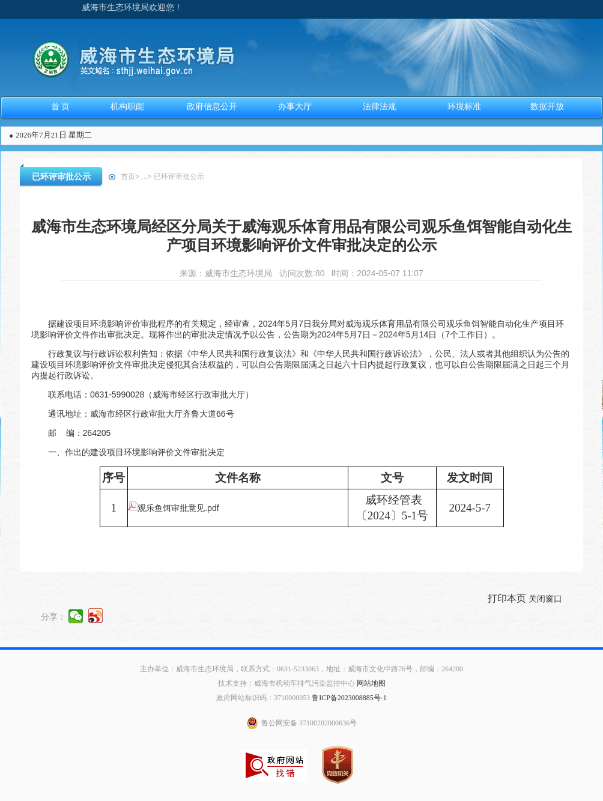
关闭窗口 (545, 598)
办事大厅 (295, 106)
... (144, 176)
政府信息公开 (212, 106)
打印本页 (507, 598)
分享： (53, 616)
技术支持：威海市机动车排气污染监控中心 (286, 683)
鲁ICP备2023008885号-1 (349, 698)
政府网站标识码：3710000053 (263, 698)
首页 (128, 176)
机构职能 (127, 106)
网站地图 (371, 683)
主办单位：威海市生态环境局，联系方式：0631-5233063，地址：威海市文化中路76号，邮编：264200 (301, 669)
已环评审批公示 (61, 176)
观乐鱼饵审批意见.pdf (173, 508)
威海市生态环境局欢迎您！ (132, 7)
